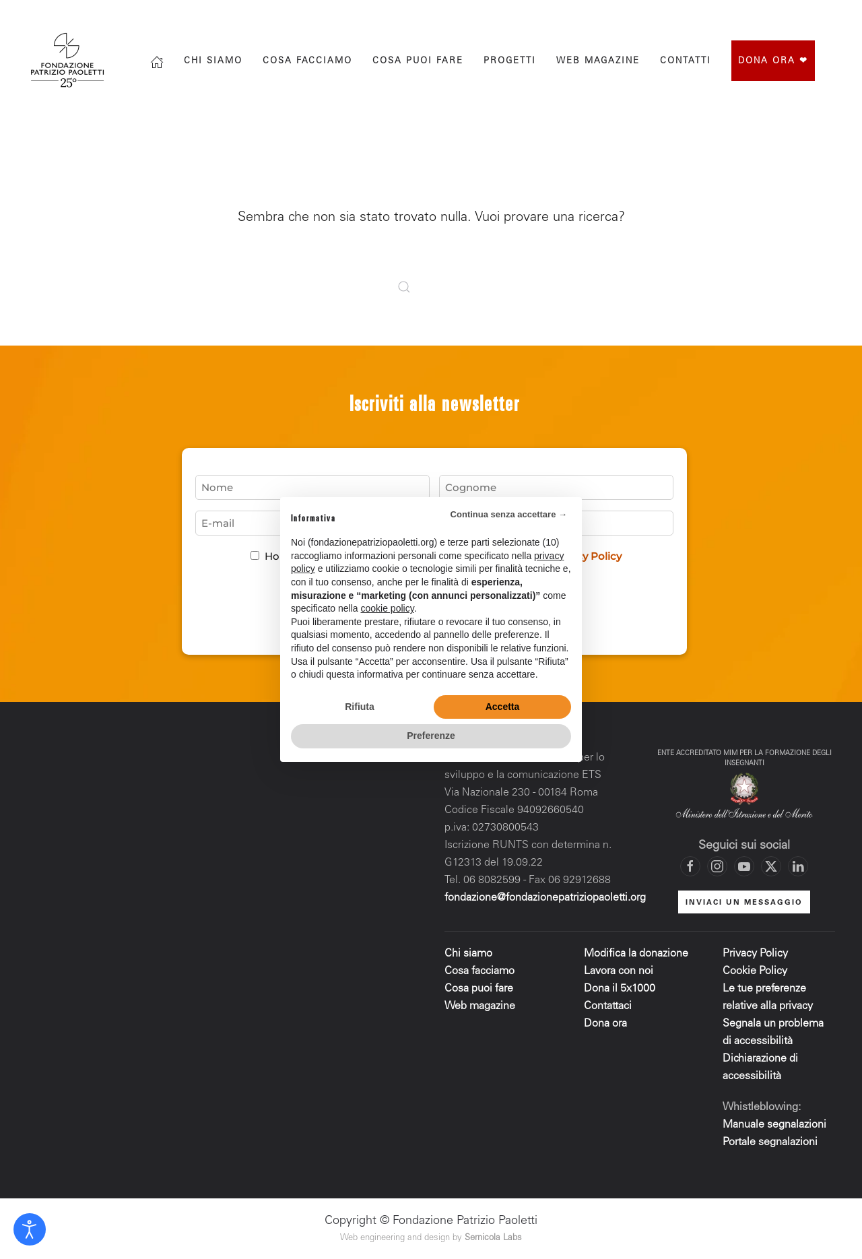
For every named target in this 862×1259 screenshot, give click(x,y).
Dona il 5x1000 (621, 988)
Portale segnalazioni (770, 1142)
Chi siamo (213, 61)
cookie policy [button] (387, 608)
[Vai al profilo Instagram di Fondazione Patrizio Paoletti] (751, 15)
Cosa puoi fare (417, 61)
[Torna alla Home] (69, 60)
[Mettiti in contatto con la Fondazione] (832, 15)
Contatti (685, 61)
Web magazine (479, 1006)
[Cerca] (666, 14)
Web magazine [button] (598, 61)
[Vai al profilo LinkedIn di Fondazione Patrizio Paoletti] (798, 866)
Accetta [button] (503, 706)
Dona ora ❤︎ (773, 61)
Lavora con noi (618, 971)
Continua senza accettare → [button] (509, 514)
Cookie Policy (755, 971)
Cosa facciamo (307, 61)
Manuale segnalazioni (774, 1125)
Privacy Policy (755, 953)
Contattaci (608, 1006)
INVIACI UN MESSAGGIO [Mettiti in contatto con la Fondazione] (744, 903)
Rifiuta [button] (359, 706)
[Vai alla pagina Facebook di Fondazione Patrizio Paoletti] (724, 15)
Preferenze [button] (431, 735)
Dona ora (605, 1024)
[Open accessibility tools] (29, 1229)
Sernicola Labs (493, 1238)
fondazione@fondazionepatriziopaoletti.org (545, 898)
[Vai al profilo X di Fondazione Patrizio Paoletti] (778, 15)
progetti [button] (510, 61)
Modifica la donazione (636, 953)
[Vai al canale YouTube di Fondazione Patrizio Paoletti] (805, 15)
